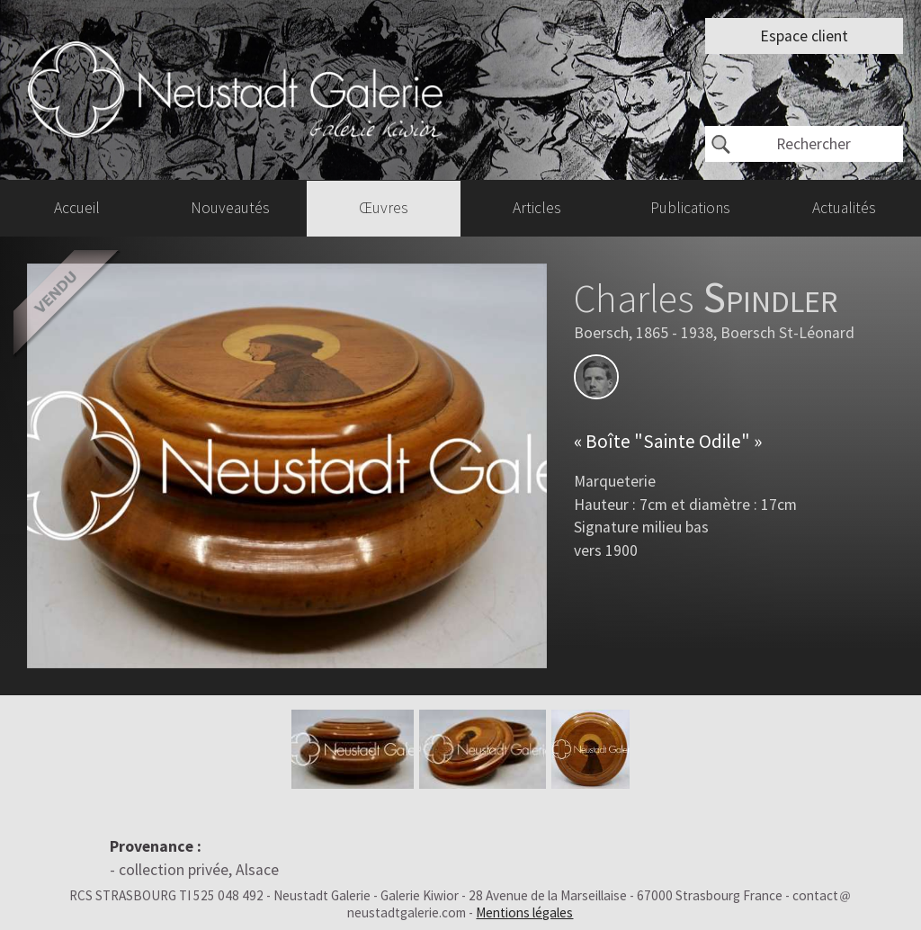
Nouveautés (230, 208)
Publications (690, 208)
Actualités (844, 208)
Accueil (77, 208)
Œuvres (383, 208)
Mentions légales (524, 912)
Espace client (804, 36)
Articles (537, 208)
